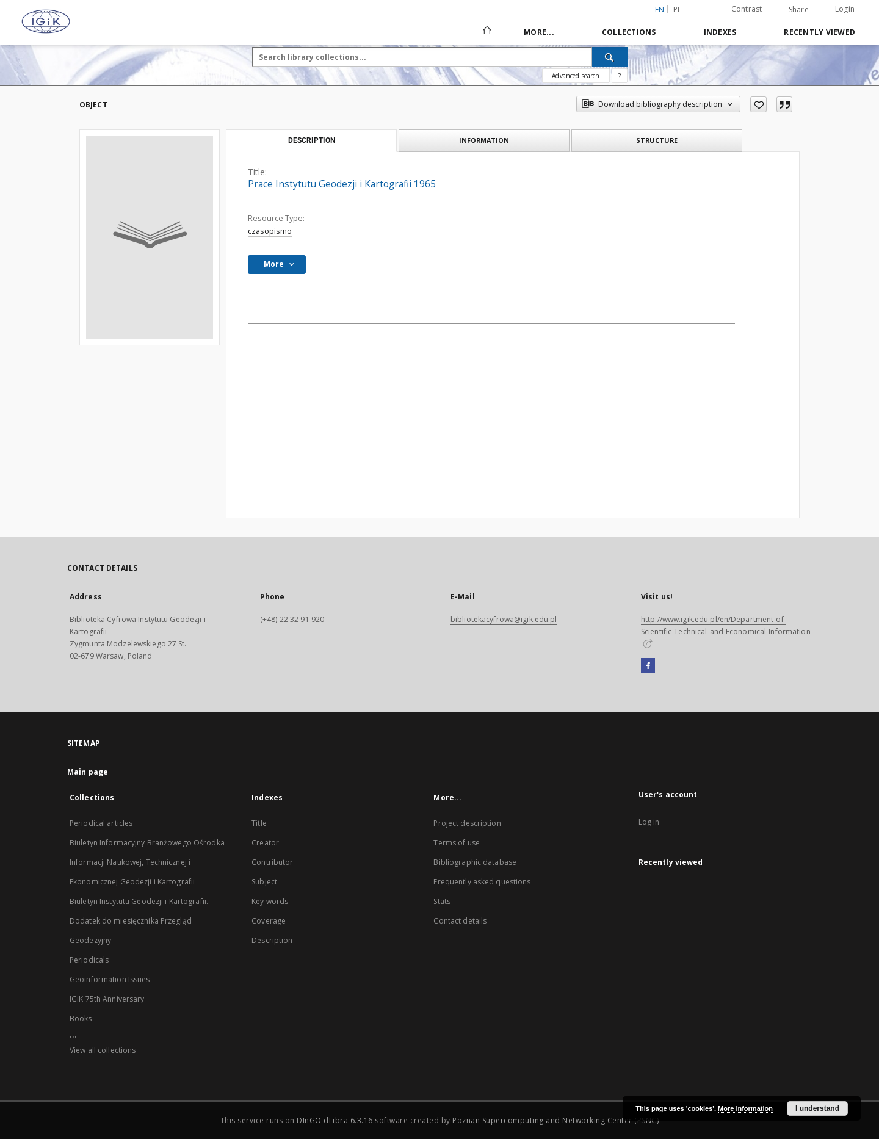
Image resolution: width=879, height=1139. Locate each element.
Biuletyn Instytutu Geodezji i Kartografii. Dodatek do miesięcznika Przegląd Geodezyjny (139, 921)
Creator (265, 842)
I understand (817, 1108)
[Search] (610, 57)
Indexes (720, 32)
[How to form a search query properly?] (620, 75)
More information (745, 1108)
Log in (649, 822)
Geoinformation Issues (110, 979)
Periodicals (89, 960)
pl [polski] (677, 9)
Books (81, 1018)
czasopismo (270, 231)
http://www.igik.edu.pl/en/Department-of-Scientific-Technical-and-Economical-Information (726, 631)
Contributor (272, 862)
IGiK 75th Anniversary (107, 999)
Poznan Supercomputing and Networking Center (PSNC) (555, 1120)
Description (271, 940)
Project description (467, 823)
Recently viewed (819, 32)
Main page (87, 772)
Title (259, 823)
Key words (269, 901)
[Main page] (486, 31)
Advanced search (575, 75)
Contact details (460, 921)
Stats (441, 901)
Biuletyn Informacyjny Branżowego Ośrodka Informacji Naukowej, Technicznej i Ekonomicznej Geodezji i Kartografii (147, 862)
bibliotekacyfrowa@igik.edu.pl (503, 619)
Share (799, 10)
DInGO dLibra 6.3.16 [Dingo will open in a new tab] (335, 1120)
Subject (264, 882)
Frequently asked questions (481, 882)
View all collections (103, 1050)
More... (539, 32)
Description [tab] (311, 140)
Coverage (268, 921)
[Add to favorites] (758, 104)
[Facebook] (648, 665)
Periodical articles (101, 823)
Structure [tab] (657, 140)
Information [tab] (484, 140)
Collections (629, 32)
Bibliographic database (474, 862)
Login (845, 9)
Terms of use (456, 842)
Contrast (746, 9)
